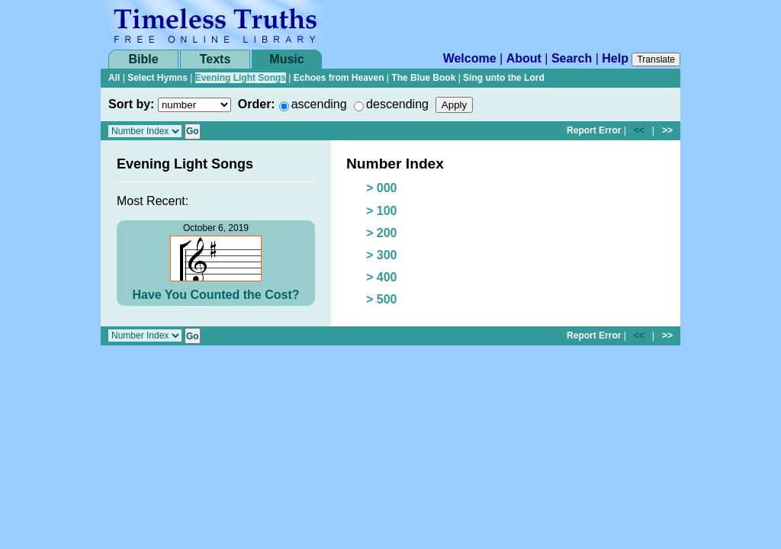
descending (397, 104)
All (114, 77)
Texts (215, 59)
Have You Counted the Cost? (216, 294)
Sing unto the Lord (504, 77)
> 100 (381, 210)
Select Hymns (157, 77)
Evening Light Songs (240, 77)
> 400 (381, 277)
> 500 (381, 299)
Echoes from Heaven (339, 77)
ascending (319, 104)
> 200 (381, 232)
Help (615, 58)
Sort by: (131, 104)
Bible (143, 59)
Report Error (594, 130)
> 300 (381, 255)
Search (571, 58)
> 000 (381, 187)
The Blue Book (423, 77)
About (524, 58)
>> (667, 130)
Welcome (470, 58)
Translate (656, 59)
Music (286, 59)
